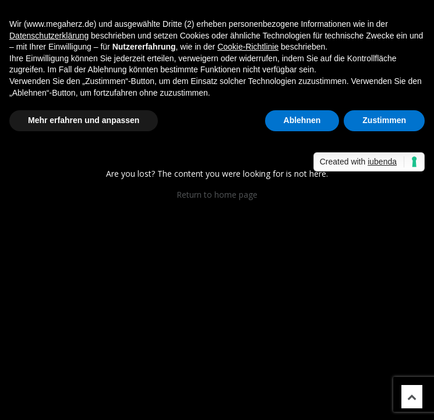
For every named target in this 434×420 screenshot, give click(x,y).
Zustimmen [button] (384, 120)
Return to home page (217, 194)
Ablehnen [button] (302, 120)
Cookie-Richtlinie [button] (247, 46)
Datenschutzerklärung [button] (49, 35)
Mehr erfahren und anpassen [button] (83, 120)
